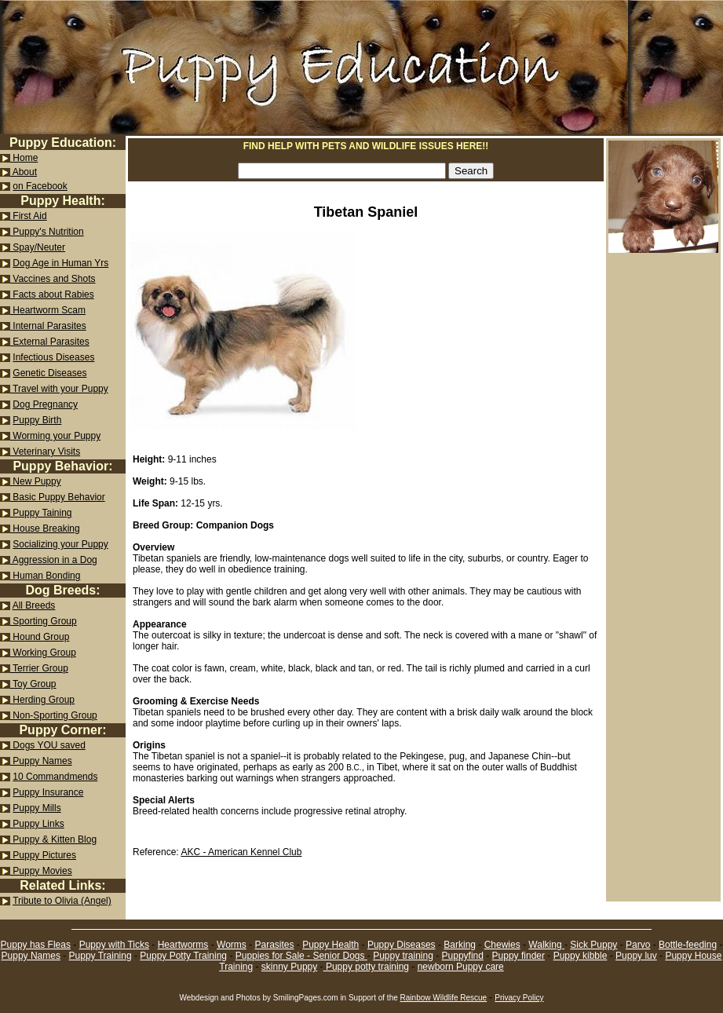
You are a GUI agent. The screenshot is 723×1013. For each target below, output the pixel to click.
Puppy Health (330, 944)
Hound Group (39, 636)
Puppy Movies (41, 870)
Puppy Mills (36, 808)
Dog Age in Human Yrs (60, 263)
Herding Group (42, 699)
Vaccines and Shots (53, 278)
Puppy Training (100, 955)
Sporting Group (43, 621)
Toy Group (33, 683)
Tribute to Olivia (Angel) (62, 900)
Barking (460, 944)
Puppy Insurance (48, 792)
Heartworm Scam (48, 310)
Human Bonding (45, 575)
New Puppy (35, 481)
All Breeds (34, 605)
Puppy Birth (37, 420)
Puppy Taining (41, 512)
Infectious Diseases (53, 357)
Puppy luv (636, 955)
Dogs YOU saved (48, 745)
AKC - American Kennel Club (241, 852)
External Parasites (49, 341)
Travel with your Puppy (59, 388)
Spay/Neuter (37, 247)
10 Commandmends (55, 776)
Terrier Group (39, 668)
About (23, 171)
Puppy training (403, 955)
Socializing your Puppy (60, 544)
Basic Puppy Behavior (57, 497)
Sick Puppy (593, 944)
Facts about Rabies (52, 294)
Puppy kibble (580, 955)
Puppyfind (463, 955)
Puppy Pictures (43, 855)
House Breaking (45, 528)
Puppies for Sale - (274, 955)
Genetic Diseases (49, 373)
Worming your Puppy (55, 435)
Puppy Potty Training (183, 955)
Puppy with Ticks (114, 944)
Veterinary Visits (45, 451)
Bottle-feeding (688, 944)
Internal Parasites (48, 325)
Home (24, 157)
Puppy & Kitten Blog (53, 839)
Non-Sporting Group (53, 715)
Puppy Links (37, 823)
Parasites (274, 944)
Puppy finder (518, 955)
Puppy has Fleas (36, 944)
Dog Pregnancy (45, 404)
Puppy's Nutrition (47, 231)
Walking (546, 944)
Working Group (43, 652)
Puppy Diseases (401, 944)
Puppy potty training (366, 966)
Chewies (502, 944)
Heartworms (183, 944)
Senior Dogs (339, 955)
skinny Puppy (289, 966)
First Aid (28, 215)
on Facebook (40, 186)
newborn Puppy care (461, 966)
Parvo (638, 944)
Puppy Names (41, 760)
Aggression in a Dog (53, 559)
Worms (231, 944)
